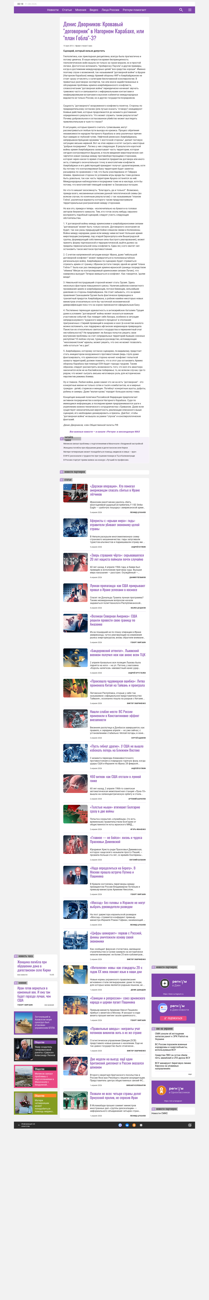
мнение (22, 1138)
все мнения (49, 1160)
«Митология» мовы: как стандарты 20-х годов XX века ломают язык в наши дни (116, 1099)
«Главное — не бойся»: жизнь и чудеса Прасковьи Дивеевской (116, 917)
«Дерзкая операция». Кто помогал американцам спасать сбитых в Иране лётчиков (115, 490)
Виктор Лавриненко (136, 755)
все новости (22, 1130)
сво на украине (164, 1183)
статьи (67, 480)
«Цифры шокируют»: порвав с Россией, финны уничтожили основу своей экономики (116, 1040)
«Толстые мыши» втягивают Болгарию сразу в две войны (115, 886)
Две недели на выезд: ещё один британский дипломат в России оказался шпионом (117, 1218)
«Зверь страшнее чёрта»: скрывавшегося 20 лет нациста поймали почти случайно (117, 557)
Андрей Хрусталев (137, 699)
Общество (39, 1197)
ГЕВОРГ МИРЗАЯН (25, 1160)
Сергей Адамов (138, 790)
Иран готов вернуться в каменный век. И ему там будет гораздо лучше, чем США (34, 1149)
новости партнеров (74, 472)
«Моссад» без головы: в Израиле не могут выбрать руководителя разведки (117, 1008)
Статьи (76, 10)
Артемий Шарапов (137, 876)
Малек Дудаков (138, 634)
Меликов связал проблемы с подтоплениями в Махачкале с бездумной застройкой (44, 1234)
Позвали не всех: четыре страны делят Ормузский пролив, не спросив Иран (115, 1250)
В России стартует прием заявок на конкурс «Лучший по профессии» (96, 460)
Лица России (119, 10)
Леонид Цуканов (138, 512)
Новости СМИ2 (160, 1268)
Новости (62, 10)
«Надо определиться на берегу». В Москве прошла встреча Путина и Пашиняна (113, 975)
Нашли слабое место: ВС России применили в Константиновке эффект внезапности (114, 767)
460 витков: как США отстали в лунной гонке (115, 856)
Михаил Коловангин (136, 1240)
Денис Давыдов (138, 1119)
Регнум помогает (143, 10)
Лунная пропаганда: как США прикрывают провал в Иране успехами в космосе (117, 613)
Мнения (89, 10)
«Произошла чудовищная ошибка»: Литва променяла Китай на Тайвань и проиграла (117, 735)
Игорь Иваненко (138, 907)
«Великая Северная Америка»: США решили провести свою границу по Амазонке (113, 646)
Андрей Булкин (138, 547)
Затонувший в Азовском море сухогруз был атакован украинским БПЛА (45, 1177)
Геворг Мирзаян (138, 668)
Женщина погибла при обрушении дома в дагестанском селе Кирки (34, 1121)
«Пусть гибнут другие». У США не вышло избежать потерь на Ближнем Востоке (116, 800)
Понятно (183, 1279)
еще (190, 1229)
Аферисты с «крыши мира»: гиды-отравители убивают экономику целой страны (114, 524)
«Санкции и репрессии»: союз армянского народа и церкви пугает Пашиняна (117, 1129)
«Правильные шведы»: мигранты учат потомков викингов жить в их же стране (116, 1159)
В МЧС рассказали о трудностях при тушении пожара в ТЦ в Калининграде (99, 456)
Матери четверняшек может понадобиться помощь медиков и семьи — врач (44, 1261)
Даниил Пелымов (137, 577)
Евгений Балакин (137, 937)
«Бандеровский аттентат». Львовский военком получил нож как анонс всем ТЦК (117, 678)
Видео (103, 10)
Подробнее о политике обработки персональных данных (146, 1279)
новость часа (26, 1111)
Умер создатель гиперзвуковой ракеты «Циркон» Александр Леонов (45, 1206)
